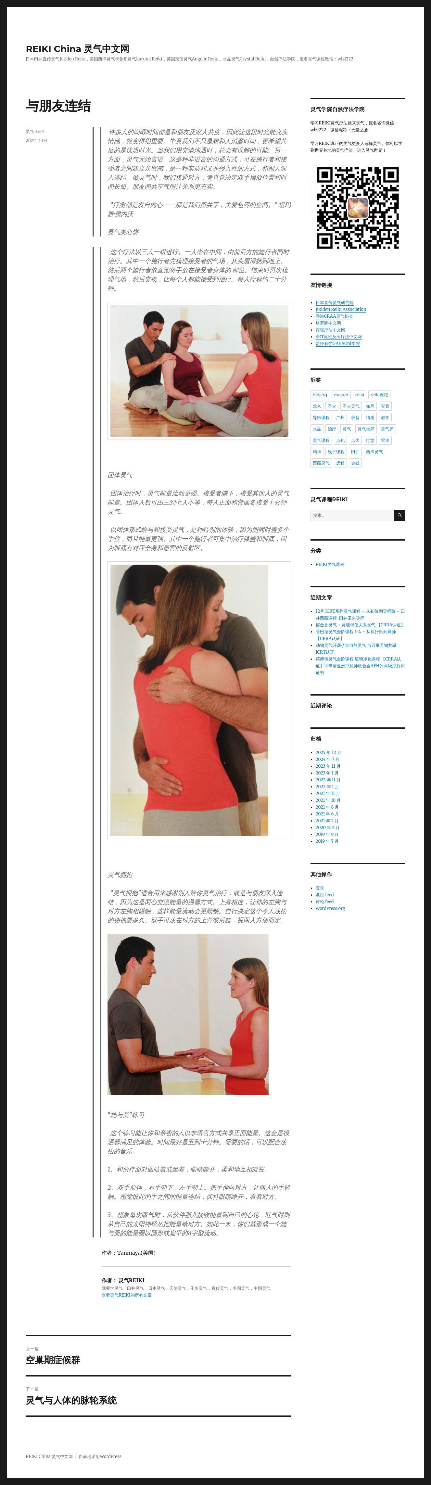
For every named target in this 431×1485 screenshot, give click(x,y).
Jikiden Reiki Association (341, 309)
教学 (385, 417)
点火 (355, 440)
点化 (340, 440)
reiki (359, 394)
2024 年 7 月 (327, 759)
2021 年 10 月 (328, 800)
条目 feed (325, 895)
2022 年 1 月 (327, 786)
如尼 (370, 406)
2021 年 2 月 (327, 821)
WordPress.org (330, 908)
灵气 (347, 428)
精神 (317, 451)
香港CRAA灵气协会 (334, 316)
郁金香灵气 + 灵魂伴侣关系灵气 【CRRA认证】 (360, 625)
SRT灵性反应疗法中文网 (339, 336)
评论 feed (325, 901)
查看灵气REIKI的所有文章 (126, 1295)
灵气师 (387, 428)
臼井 (355, 451)
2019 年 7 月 (327, 841)
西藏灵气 (321, 463)
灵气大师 (366, 428)
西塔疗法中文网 (330, 330)
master (341, 394)
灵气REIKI (35, 131)
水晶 (317, 428)
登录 (320, 888)
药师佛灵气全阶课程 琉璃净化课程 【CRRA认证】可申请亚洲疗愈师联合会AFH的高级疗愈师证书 (360, 665)
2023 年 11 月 (328, 766)
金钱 (355, 463)
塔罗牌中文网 (328, 323)
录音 (355, 417)
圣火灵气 (351, 406)
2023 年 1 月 (327, 773)
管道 (385, 440)
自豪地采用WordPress (100, 1456)
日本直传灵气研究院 (335, 302)
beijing (320, 394)
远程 (340, 463)
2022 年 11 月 (328, 780)
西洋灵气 (374, 451)
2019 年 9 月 (327, 834)
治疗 (332, 428)
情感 (370, 417)
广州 (340, 417)
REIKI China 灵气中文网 (77, 48)
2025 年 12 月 (328, 752)
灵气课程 (321, 440)
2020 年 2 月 (328, 827)
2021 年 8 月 (327, 807)
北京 (317, 406)
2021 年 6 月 (327, 814)
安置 (385, 406)
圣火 (332, 406)
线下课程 (336, 451)
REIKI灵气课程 (330, 564)
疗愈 (370, 440)
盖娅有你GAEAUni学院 (338, 343)
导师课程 (321, 417)
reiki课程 (379, 394)
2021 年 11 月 (328, 793)
